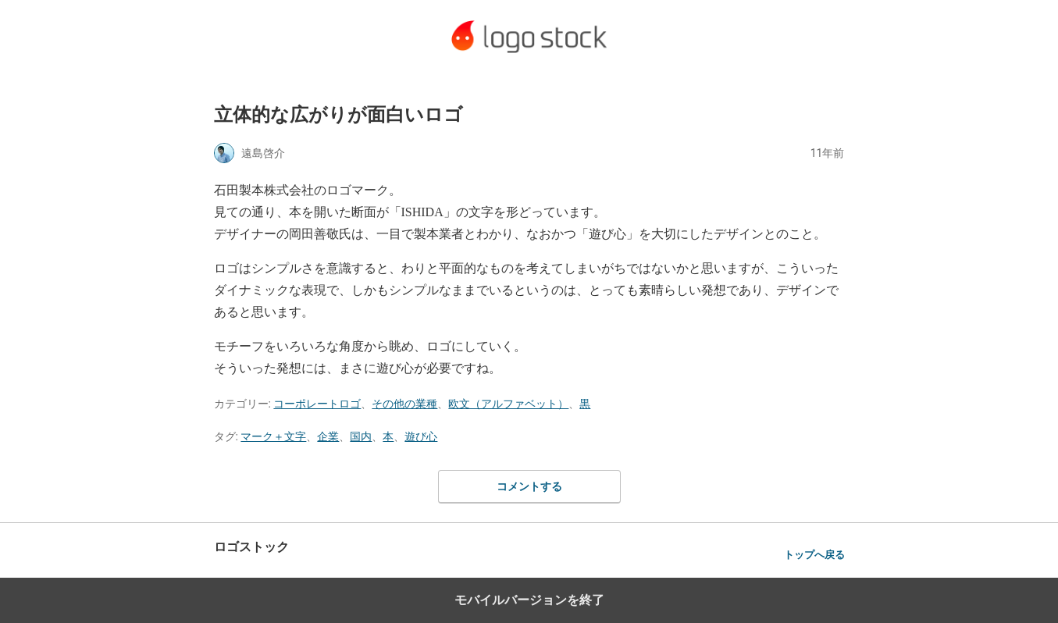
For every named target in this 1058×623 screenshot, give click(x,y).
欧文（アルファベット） (508, 403)
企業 (328, 436)
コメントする (529, 486)
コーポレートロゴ (317, 403)
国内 (361, 436)
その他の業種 (404, 403)
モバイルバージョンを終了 (529, 600)
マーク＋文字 (273, 436)
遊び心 (420, 436)
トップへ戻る (814, 555)
